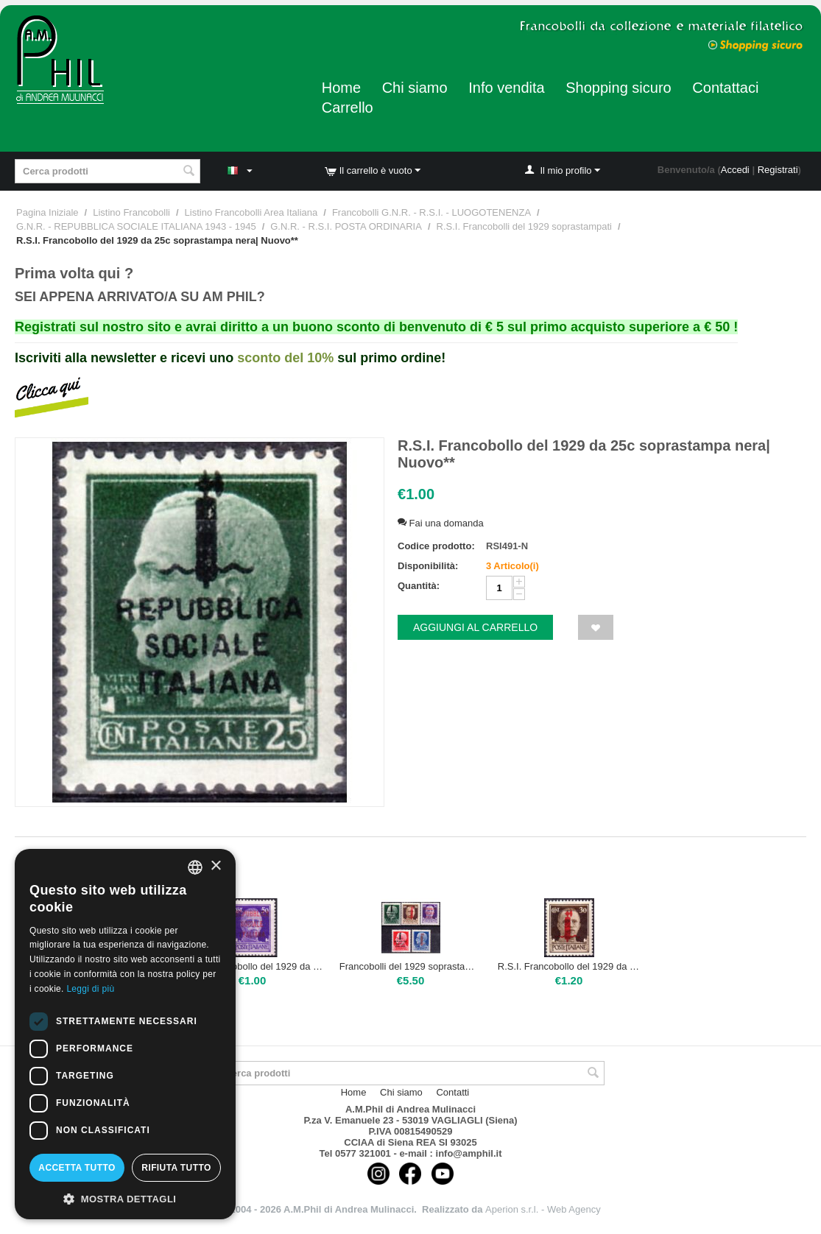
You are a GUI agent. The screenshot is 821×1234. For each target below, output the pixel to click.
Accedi (735, 169)
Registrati (778, 169)
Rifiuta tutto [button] (176, 1168)
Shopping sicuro (618, 88)
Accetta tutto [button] (76, 1168)
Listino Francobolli (131, 212)
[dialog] (125, 1034)
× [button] (215, 866)
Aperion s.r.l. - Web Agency (543, 1209)
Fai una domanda (441, 523)
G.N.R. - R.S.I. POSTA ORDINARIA (346, 226)
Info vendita (506, 88)
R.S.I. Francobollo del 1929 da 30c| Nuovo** (569, 966)
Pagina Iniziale (47, 212)
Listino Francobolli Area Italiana (251, 212)
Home (341, 88)
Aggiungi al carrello (475, 627)
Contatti (452, 1092)
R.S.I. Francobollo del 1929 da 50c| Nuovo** (252, 966)
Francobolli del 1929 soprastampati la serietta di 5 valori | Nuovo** (410, 966)
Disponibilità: (428, 565)
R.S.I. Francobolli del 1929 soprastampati (524, 226)
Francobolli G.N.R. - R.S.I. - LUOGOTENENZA (431, 212)
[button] (125, 1198)
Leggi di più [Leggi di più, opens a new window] (90, 989)
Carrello (347, 107)
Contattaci (725, 88)
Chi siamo (415, 88)
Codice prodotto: (436, 545)
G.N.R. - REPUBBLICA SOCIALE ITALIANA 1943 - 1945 (136, 226)
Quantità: (419, 585)
